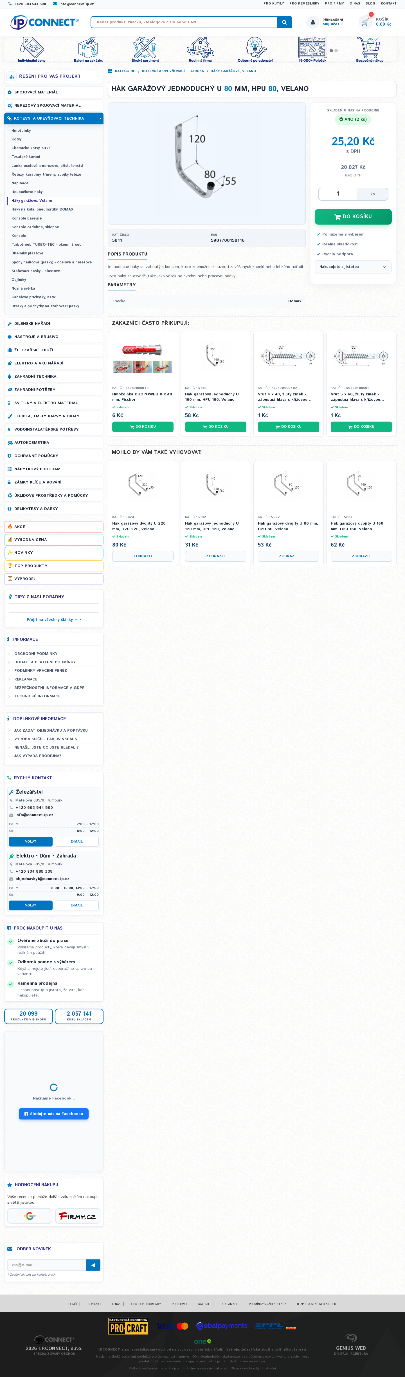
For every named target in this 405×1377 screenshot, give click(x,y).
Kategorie (125, 71)
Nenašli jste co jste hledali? (46, 747)
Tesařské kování (26, 157)
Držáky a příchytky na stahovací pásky (45, 306)
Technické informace (37, 696)
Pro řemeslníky (304, 3)
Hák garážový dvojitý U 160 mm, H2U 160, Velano (357, 526)
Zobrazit (142, 556)
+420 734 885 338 (34, 871)
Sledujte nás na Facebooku (53, 1114)
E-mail (77, 841)
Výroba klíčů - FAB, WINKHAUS (45, 739)
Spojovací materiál (36, 92)
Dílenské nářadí (32, 323)
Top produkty (30, 566)
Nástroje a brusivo (36, 337)
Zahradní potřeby (34, 390)
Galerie (204, 1304)
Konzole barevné (27, 218)
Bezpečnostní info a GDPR (316, 1304)
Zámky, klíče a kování (37, 482)
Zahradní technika (35, 376)
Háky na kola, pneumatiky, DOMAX (42, 209)
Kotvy (16, 139)
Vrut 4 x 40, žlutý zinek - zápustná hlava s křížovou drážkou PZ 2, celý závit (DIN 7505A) (286, 397)
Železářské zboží (33, 350)
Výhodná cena (30, 540)
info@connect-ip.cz (73, 4)
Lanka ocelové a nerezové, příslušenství (47, 166)
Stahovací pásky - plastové (36, 271)
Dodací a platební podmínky (45, 662)
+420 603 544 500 (27, 4)
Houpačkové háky (27, 192)
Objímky (19, 280)
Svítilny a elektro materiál (46, 403)
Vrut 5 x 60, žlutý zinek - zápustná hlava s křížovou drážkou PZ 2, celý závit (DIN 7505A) (359, 397)
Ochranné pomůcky (36, 456)
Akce (19, 527)
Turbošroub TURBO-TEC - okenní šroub (47, 244)
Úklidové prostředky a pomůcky (51, 495)
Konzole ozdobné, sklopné (35, 227)
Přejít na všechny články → (52, 620)
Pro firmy (334, 3)
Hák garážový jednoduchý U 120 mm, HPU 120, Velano (212, 526)
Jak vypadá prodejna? (37, 756)
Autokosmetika (31, 442)
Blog (370, 3)
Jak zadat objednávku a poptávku (51, 730)
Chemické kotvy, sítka (31, 148)
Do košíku (143, 426)
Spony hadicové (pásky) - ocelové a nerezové (52, 262)
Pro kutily (274, 3)
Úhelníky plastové (27, 253)
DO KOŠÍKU (353, 216)
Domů (72, 1304)
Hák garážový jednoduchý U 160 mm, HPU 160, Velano (212, 397)
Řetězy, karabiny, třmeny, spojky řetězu (46, 174)
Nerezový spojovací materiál (47, 105)
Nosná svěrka (23, 288)
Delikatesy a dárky (36, 509)
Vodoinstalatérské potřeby (46, 429)
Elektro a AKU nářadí (38, 363)
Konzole (19, 236)
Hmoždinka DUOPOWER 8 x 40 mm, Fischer (142, 397)
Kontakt (389, 3)
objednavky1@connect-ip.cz (42, 879)
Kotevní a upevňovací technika (173, 71)
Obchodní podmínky (35, 654)
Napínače (20, 183)
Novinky (23, 553)
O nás (355, 3)
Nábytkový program (37, 469)
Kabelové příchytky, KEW (34, 297)
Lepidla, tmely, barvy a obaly (46, 416)
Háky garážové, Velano (233, 71)
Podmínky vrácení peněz (40, 670)
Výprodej (24, 579)
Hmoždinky (21, 130)
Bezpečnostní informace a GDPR (49, 688)
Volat (31, 841)
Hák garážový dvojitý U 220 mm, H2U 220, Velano (139, 526)
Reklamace (25, 679)
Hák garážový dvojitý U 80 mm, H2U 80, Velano (288, 526)
